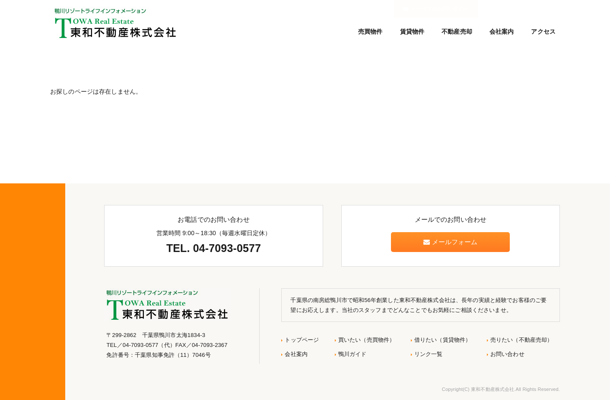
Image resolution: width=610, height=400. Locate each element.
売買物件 (370, 31)
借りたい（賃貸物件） (442, 340)
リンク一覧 (428, 354)
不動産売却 (457, 31)
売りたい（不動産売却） (521, 340)
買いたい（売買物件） (366, 340)
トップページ (302, 340)
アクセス (543, 31)
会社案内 (501, 31)
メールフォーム (450, 242)
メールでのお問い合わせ (521, 9)
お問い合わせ (507, 354)
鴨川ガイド (352, 354)
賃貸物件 (412, 31)
